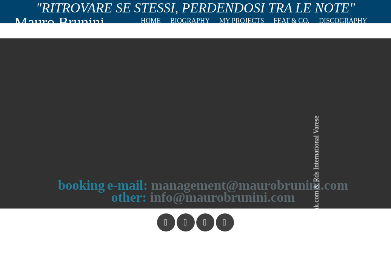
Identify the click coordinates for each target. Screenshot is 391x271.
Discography (343, 20)
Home (151, 20)
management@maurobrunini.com (249, 185)
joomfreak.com (316, 211)
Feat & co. (291, 20)
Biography (190, 20)
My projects (241, 20)
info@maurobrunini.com (222, 197)
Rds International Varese (316, 149)
